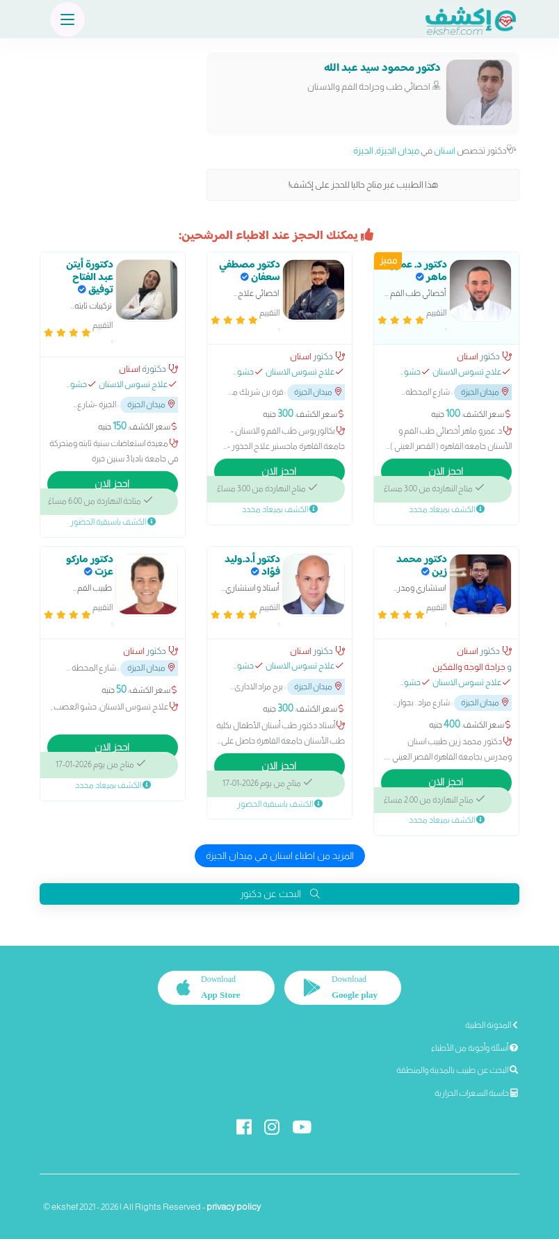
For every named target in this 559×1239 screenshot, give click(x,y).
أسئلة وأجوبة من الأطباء (474, 1048)
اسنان (444, 150)
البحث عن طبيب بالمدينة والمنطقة (457, 1070)
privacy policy (233, 1206)
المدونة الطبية (491, 1025)
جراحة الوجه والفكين (468, 667)
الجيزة (363, 150)
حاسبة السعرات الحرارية (476, 1093)
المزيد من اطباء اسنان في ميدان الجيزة (280, 855)
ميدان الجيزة (397, 150)
